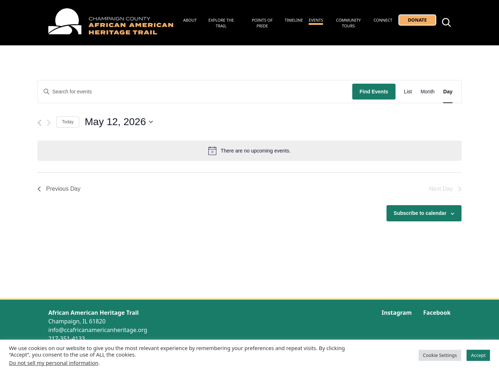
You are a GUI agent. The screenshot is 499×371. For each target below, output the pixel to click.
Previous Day (58, 189)
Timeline (294, 20)
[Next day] (49, 122)
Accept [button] (478, 355)
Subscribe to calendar (420, 213)
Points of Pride (262, 23)
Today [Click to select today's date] (68, 121)
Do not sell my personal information (53, 362)
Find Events (373, 91)
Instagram (396, 313)
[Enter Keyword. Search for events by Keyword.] (195, 91)
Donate (417, 20)
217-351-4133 (66, 339)
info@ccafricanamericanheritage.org (97, 330)
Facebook (437, 313)
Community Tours (348, 23)
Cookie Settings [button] (440, 355)
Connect (383, 20)
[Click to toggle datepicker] (119, 122)
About (190, 20)
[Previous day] (39, 122)
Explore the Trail (221, 23)
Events (316, 20)
